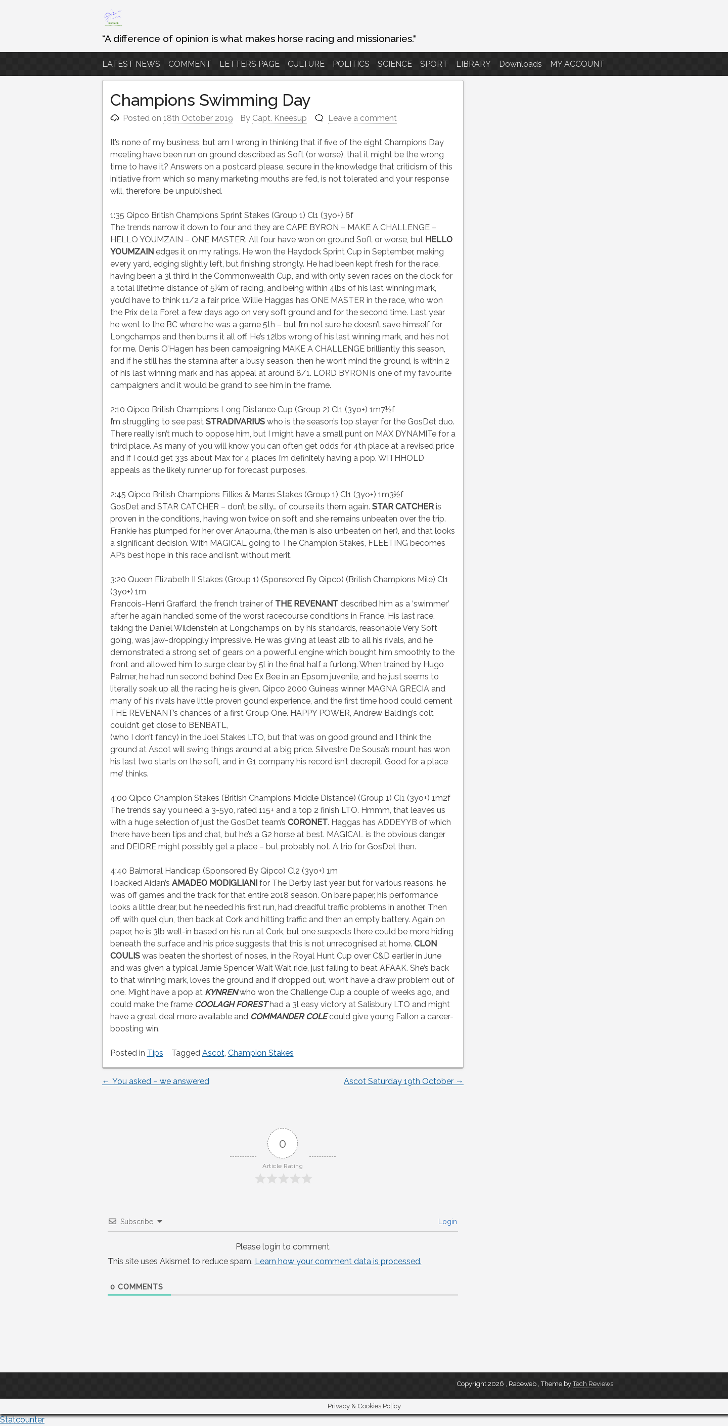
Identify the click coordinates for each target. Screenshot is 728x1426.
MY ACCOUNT (577, 64)
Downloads (520, 64)
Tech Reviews (593, 1384)
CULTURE (306, 64)
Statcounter (22, 1419)
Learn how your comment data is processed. (338, 1261)
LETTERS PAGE (249, 64)
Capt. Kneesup (279, 118)
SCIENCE (395, 64)
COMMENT (189, 64)
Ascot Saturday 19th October (404, 1081)
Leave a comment (362, 118)
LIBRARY (473, 64)
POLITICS (351, 64)
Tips (155, 1053)
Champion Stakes (261, 1053)
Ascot (213, 1053)
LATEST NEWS (131, 64)
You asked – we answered (155, 1081)
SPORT (434, 64)
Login (446, 1222)
